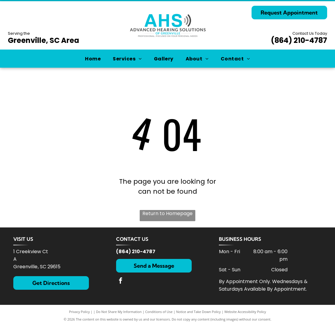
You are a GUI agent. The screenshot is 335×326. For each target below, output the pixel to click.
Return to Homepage (167, 213)
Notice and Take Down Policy (198, 311)
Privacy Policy (79, 311)
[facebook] (120, 281)
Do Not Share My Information (119, 311)
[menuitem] (93, 58)
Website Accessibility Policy (245, 311)
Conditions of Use (159, 311)
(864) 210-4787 (299, 40)
